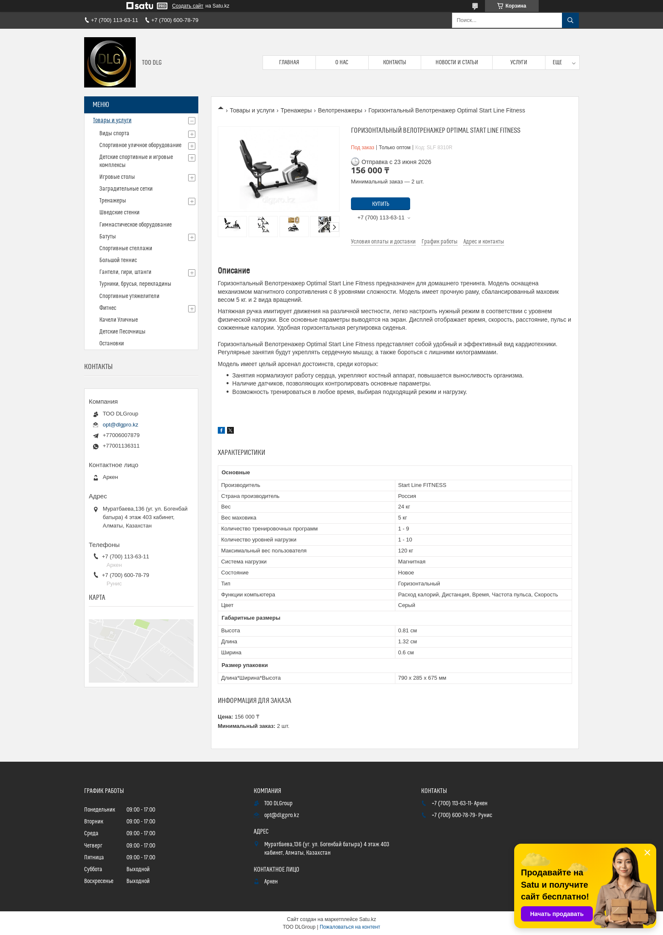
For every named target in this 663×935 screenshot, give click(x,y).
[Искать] (570, 20)
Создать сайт (187, 6)
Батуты (107, 236)
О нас (341, 62)
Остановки (111, 343)
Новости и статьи (457, 62)
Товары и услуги (252, 110)
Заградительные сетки (126, 189)
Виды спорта (114, 133)
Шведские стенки (119, 212)
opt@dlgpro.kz (120, 424)
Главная (289, 62)
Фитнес (107, 308)
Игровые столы (117, 177)
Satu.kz (367, 919)
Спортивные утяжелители (129, 296)
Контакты (394, 62)
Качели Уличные (118, 320)
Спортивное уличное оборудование (140, 145)
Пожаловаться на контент (350, 927)
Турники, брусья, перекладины (135, 284)
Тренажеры (296, 110)
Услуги (518, 62)
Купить (380, 204)
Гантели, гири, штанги (125, 272)
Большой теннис (118, 260)
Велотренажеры (340, 110)
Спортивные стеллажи (125, 248)
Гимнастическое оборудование (135, 224)
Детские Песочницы (122, 331)
